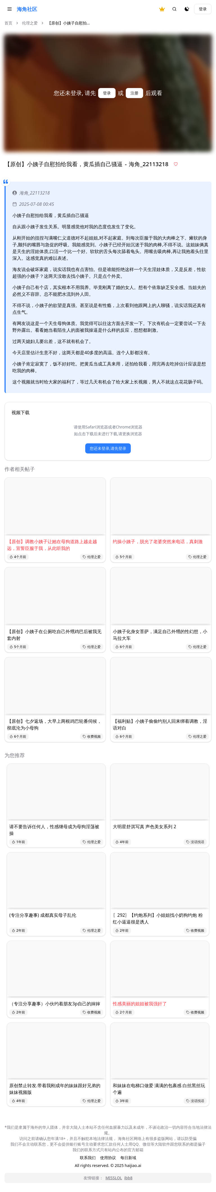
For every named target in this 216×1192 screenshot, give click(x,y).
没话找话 (195, 841)
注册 (134, 93)
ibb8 (128, 1177)
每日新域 (128, 1157)
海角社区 (27, 9)
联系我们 (88, 1157)
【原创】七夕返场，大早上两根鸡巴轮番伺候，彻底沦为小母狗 (54, 724)
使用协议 (108, 1157)
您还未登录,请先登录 (108, 448)
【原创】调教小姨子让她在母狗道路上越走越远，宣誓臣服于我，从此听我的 (52, 544)
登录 (203, 9)
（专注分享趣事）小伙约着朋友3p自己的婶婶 (54, 1004)
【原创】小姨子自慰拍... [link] (68, 23)
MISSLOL (113, 1177)
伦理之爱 (30, 23)
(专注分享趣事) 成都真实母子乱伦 (42, 915)
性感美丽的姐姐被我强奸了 (140, 1004)
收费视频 (92, 736)
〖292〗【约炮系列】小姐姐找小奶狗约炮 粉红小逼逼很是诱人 (158, 918)
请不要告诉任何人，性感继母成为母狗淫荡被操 (54, 829)
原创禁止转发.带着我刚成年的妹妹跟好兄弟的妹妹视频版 (54, 1088)
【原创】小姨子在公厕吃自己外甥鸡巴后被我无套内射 (54, 634)
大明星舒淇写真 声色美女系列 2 (144, 826)
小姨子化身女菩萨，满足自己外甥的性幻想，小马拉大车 (160, 634)
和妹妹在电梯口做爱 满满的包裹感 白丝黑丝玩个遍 (159, 1088)
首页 (8, 23)
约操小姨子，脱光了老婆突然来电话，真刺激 (158, 541)
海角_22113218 (31, 193)
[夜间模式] (187, 9)
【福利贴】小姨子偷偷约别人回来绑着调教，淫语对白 (160, 724)
